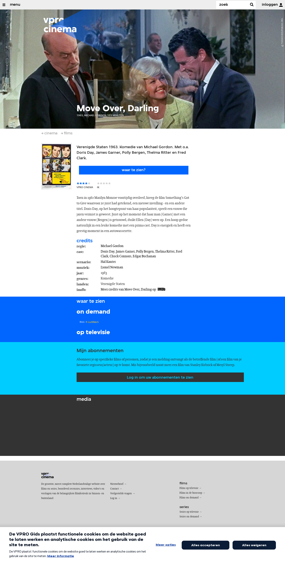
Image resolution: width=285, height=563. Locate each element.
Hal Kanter (108, 262)
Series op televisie (189, 512)
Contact (114, 488)
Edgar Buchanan (144, 256)
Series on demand (189, 516)
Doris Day (108, 251)
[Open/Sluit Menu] (4, 4)
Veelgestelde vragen (121, 493)
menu (15, 5)
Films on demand (189, 497)
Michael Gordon (112, 246)
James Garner (125, 251)
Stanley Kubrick (201, 365)
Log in (113, 498)
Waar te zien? (133, 170)
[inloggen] (280, 5)
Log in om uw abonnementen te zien (160, 378)
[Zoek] (232, 5)
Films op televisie (189, 488)
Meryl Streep (225, 365)
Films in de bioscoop (191, 493)
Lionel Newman (112, 267)
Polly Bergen (145, 251)
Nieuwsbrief (116, 484)
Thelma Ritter (165, 251)
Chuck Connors (120, 256)
